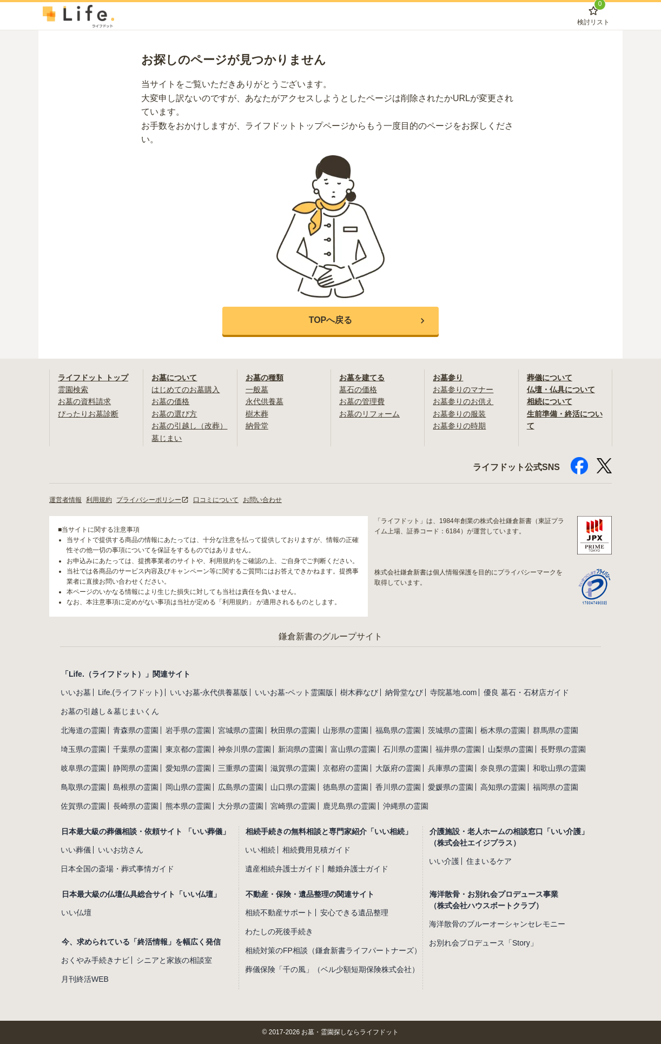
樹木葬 (257, 413)
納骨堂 (257, 425)
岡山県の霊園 (188, 787)
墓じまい (166, 438)
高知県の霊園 (503, 787)
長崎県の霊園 (135, 806)
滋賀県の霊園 (293, 768)
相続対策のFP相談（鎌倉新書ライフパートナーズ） (333, 950)
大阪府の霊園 (398, 768)
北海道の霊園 (83, 730)
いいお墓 (76, 692)
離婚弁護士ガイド (358, 869)
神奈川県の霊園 (244, 749)
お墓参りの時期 (459, 425)
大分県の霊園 (240, 806)
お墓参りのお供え (463, 401)
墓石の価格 (358, 389)
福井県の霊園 (458, 749)
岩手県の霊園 (188, 730)
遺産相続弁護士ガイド (283, 869)
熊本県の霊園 (188, 806)
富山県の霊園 (353, 749)
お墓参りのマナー (463, 389)
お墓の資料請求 (84, 401)
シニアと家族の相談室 (174, 960)
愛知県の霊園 (188, 768)
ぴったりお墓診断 (88, 413)
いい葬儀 (76, 850)
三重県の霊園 (240, 768)
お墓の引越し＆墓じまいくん (110, 711)
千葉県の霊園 (135, 749)
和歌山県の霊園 (559, 768)
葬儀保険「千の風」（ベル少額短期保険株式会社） (332, 969)
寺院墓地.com (453, 692)
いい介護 (444, 861)
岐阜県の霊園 (83, 768)
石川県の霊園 (405, 749)
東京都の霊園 (188, 749)
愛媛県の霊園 (450, 787)
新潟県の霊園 (300, 749)
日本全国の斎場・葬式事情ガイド (117, 869)
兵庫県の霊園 (450, 768)
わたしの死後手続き (279, 931)
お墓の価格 (170, 401)
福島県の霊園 (398, 730)
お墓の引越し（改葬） (189, 425)
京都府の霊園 (345, 768)
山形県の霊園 (345, 730)
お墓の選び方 (174, 413)
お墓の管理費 (362, 401)
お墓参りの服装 (459, 413)
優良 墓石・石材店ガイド (526, 692)
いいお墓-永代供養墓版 (209, 692)
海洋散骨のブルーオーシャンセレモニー (497, 924)
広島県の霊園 (240, 787)
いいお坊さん (120, 850)
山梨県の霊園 (510, 749)
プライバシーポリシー (152, 500)
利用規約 (99, 500)
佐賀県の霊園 (83, 806)
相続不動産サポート (279, 912)
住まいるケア (489, 861)
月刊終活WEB (85, 979)
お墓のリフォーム (369, 413)
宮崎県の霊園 (293, 806)
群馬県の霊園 (555, 730)
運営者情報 (65, 500)
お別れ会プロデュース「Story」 (483, 943)
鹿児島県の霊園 (349, 806)
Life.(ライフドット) (130, 692)
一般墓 (257, 389)
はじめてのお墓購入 (185, 389)
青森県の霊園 (135, 730)
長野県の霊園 (563, 749)
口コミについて (216, 500)
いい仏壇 (76, 912)
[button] (330, 321)
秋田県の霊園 (293, 730)
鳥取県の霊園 (83, 787)
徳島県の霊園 (345, 787)
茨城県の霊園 (450, 730)
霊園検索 (73, 389)
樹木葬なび (359, 692)
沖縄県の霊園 (405, 806)
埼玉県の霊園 (83, 749)
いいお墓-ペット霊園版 (294, 692)
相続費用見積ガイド (316, 850)
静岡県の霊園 (135, 768)
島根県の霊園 (135, 787)
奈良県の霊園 (503, 768)
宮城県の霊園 (240, 730)
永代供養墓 (264, 401)
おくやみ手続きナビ (95, 960)
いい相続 (260, 850)
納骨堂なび (404, 692)
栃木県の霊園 (503, 730)
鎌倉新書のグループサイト (330, 636)
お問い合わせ (262, 500)
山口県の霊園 (293, 787)
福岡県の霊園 (555, 787)
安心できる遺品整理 (354, 912)
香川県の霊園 (398, 787)
